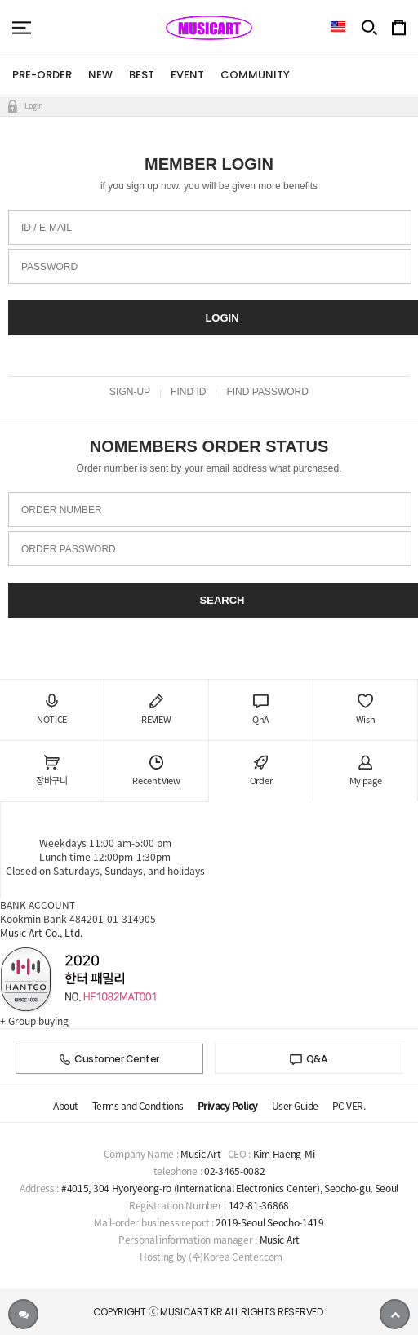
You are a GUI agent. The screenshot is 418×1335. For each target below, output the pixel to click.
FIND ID (188, 391)
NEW (100, 74)
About (65, 1105)
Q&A (308, 1059)
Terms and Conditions (138, 1105)
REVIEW (156, 710)
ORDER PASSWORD (68, 549)
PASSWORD (49, 267)
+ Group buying (34, 1020)
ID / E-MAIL (46, 227)
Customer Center (109, 1059)
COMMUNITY (255, 74)
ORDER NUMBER (61, 510)
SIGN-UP (129, 391)
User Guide (295, 1105)
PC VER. (349, 1105)
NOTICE (52, 710)
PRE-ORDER (42, 74)
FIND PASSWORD (267, 391)
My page (365, 771)
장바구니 (52, 771)
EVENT (187, 74)
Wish (365, 710)
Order (261, 771)
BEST (141, 74)
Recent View (156, 771)
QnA (261, 710)
